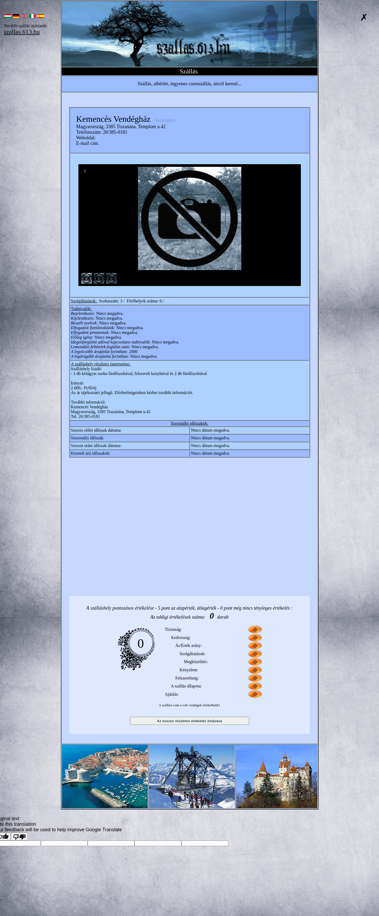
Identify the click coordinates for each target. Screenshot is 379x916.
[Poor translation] (19, 837)
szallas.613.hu (22, 31)
